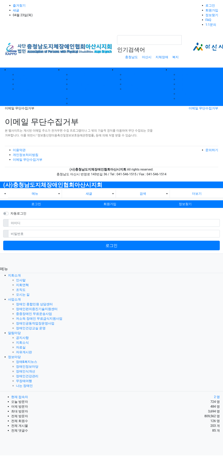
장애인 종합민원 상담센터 (88, 75)
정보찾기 (211, 15)
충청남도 (131, 57)
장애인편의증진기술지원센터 (90, 79)
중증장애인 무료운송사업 (88, 84)
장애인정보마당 (188, 79)
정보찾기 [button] (185, 204)
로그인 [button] (36, 204)
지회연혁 (22, 79)
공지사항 (129, 75)
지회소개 (14, 275)
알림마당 (14, 333)
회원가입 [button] (110, 204)
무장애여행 (185, 94)
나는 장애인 (185, 99)
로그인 (210, 5)
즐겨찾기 (19, 5)
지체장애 (161, 57)
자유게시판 (131, 89)
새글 (16, 10)
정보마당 (14, 357)
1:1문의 (210, 25)
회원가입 (211, 10)
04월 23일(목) (23, 15)
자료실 (128, 84)
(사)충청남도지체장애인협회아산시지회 (52, 185)
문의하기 (211, 150)
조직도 (21, 84)
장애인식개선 (186, 84)
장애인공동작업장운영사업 (89, 99)
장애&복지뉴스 (187, 75)
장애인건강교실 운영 (84, 103)
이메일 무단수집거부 (203, 108)
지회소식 (129, 79)
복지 (175, 57)
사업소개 (14, 299)
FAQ (208, 20)
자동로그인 (18, 213)
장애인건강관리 (188, 89)
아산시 (146, 57)
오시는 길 (23, 89)
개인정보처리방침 (25, 155)
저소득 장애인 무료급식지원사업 (39, 318)
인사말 (21, 75)
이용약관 (19, 150)
